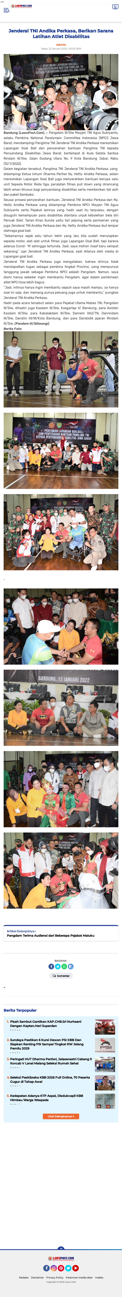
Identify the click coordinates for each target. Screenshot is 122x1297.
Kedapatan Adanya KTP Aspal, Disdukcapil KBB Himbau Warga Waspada (46, 1098)
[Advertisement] (61, 1214)
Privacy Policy (54, 1277)
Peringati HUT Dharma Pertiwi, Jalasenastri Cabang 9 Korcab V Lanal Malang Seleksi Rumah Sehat (51, 1061)
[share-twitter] (58, 966)
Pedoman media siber (79, 1277)
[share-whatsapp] (64, 966)
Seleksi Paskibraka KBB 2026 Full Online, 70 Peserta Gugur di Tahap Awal (50, 1080)
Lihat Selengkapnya (61, 1116)
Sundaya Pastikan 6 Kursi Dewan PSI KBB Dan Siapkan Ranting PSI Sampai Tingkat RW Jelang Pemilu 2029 (46, 1044)
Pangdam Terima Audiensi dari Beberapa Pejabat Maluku (50, 935)
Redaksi (23, 1277)
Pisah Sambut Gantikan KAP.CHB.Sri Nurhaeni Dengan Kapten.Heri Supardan (45, 1024)
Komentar (61, 975)
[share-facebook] (51, 966)
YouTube (78, 1270)
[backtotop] (61, 1250)
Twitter (70, 1270)
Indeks (99, 1277)
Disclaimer (37, 1277)
